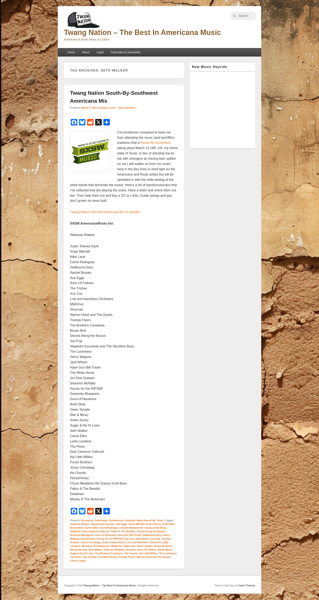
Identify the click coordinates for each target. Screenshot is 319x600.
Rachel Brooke (78, 549)
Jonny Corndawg (90, 542)
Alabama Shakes (79, 524)
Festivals (130, 520)
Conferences (115, 520)
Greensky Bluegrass (82, 535)
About (86, 52)
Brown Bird (76, 527)
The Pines (76, 557)
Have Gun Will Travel (129, 535)
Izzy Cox (129, 538)
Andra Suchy (153, 524)
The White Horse (107, 557)
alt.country (87, 520)
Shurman (130, 549)
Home (71, 52)
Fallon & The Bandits (123, 531)
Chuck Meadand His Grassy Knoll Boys (143, 527)
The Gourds (131, 553)
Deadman (75, 531)
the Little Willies (148, 553)
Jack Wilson (142, 538)
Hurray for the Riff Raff (109, 538)
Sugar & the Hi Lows (82, 553)
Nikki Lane (129, 546)
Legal (100, 52)
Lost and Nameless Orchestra (144, 542)
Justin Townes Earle (113, 542)
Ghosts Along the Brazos (151, 531)
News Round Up (146, 520)
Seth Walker (95, 549)
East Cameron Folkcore (96, 531)
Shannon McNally (114, 549)
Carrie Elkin (91, 527)
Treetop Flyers (126, 557)
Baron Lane (108, 107)
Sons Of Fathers (146, 549)
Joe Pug (155, 538)
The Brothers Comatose (109, 553)
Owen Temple (145, 546)
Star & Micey (164, 549)
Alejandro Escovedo (102, 524)
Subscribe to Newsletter (126, 52)
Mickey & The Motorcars (96, 546)
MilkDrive (116, 546)
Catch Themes (246, 585)
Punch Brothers (163, 546)
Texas (160, 520)
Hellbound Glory (152, 535)
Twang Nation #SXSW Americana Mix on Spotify (105, 212)
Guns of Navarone (105, 535)
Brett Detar (168, 524)
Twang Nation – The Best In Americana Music (142, 32)
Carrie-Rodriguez (109, 527)
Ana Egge (121, 524)
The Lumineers (167, 553)
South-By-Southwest (156, 142)
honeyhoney (88, 538)
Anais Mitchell (136, 524)
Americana (101, 520)
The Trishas (89, 557)
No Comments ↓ (128, 107)
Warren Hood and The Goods (153, 557)
